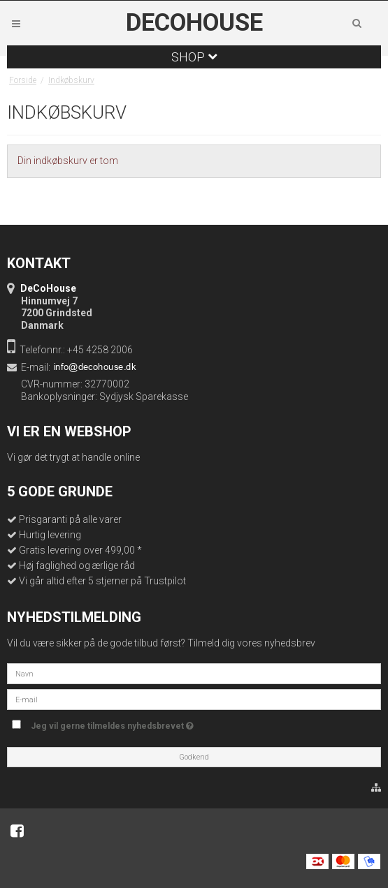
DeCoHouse (194, 23)
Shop (194, 57)
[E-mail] (194, 698)
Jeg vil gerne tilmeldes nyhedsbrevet (112, 723)
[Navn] (194, 673)
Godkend (194, 757)
